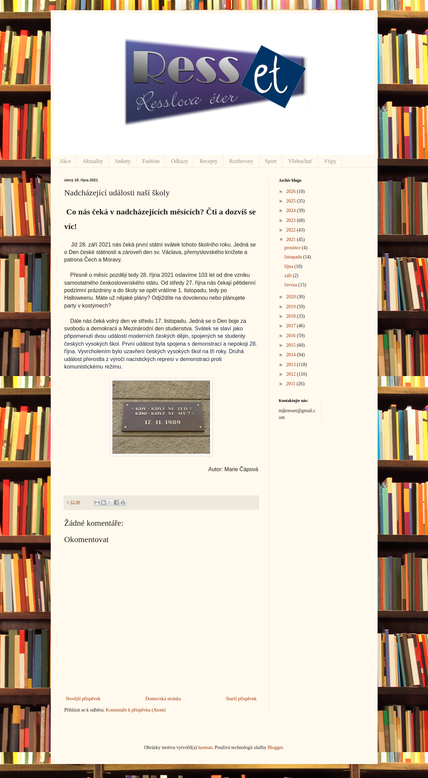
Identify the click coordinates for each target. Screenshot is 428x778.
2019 (291, 306)
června (291, 284)
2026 (291, 191)
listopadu (293, 256)
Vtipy (330, 161)
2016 (291, 335)
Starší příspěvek (241, 698)
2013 (291, 364)
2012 (291, 374)
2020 (291, 296)
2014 (291, 354)
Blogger (275, 747)
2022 (291, 230)
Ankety (123, 161)
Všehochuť (300, 161)
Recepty (208, 161)
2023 (291, 220)
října (289, 266)
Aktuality (92, 161)
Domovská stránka (163, 698)
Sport (271, 161)
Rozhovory (241, 161)
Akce (65, 161)
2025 (291, 201)
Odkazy (179, 161)
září (288, 275)
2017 (291, 325)
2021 (291, 239)
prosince (293, 247)
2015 (291, 345)
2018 (291, 316)
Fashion (151, 161)
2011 (291, 383)
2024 (291, 210)
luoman (205, 747)
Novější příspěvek (83, 698)
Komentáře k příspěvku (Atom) (136, 710)
